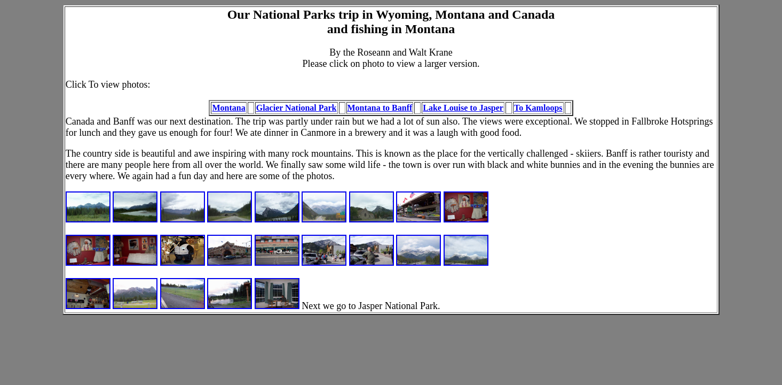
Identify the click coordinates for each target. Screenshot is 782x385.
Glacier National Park (296, 107)
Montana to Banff (380, 107)
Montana (228, 107)
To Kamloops (538, 107)
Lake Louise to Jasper (463, 107)
